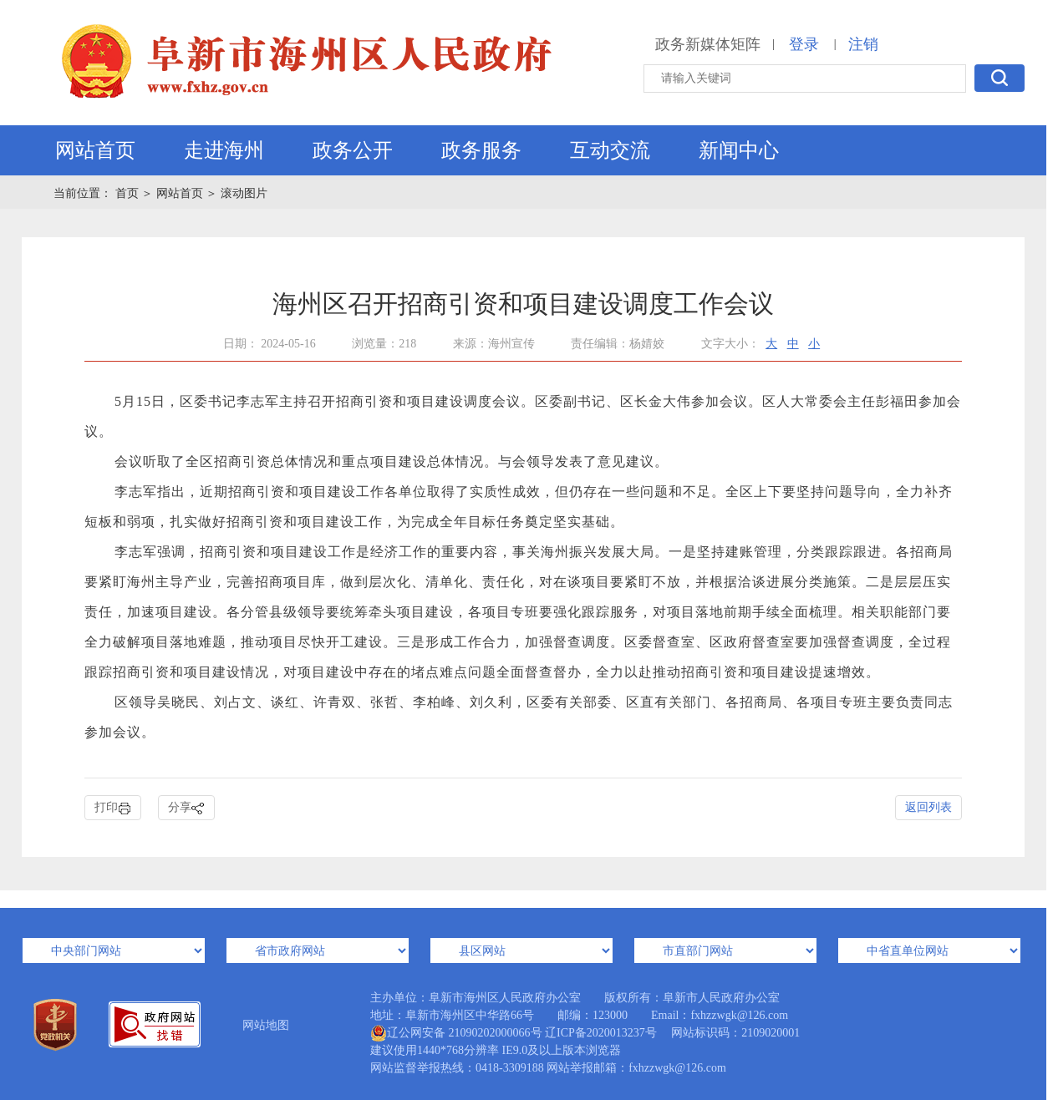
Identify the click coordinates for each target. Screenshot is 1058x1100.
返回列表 (928, 807)
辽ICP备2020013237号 (601, 1032)
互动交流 (610, 150)
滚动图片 (244, 193)
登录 (804, 44)
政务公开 (353, 150)
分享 (186, 808)
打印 (112, 808)
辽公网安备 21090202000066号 (456, 1033)
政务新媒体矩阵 (707, 44)
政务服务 (481, 150)
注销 (863, 44)
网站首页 (95, 150)
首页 (128, 193)
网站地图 (265, 1025)
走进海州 (224, 150)
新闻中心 (739, 150)
